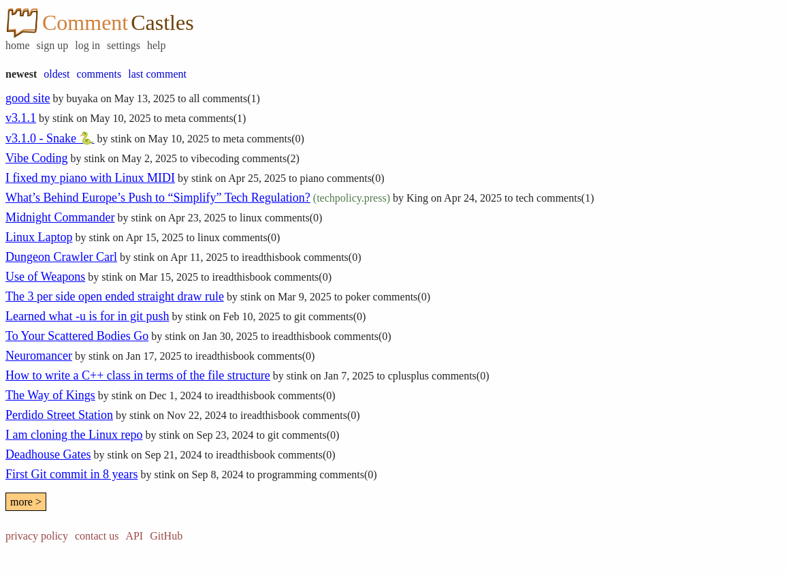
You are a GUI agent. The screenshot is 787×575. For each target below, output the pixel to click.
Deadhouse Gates (48, 454)
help (156, 45)
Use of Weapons (45, 276)
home (17, 45)
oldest (56, 74)
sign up (53, 45)
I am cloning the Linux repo (73, 434)
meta (175, 118)
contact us (96, 536)
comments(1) (230, 98)
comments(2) (270, 158)
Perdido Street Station (59, 415)
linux (251, 217)
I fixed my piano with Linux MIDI (90, 178)
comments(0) (275, 138)
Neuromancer (38, 355)
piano (312, 178)
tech (524, 198)
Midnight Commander (60, 217)
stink (63, 118)
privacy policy (36, 536)
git (300, 316)
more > (26, 502)
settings (123, 45)
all (194, 98)
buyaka (82, 98)
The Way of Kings (50, 395)
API (134, 536)
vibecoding (215, 158)
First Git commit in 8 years (71, 474)
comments (98, 74)
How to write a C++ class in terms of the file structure (137, 375)
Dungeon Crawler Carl (61, 257)
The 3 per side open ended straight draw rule (114, 296)
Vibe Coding (36, 158)
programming (287, 474)
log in (87, 45)
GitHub (166, 536)
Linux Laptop (38, 237)
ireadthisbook (271, 257)
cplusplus (408, 376)
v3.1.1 (20, 118)
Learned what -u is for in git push (87, 316)
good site (27, 98)
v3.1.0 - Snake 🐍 (49, 138)
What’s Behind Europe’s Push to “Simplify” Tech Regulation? (157, 197)
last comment (157, 74)
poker (357, 296)
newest (21, 74)
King (417, 198)
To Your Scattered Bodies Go (76, 336)
